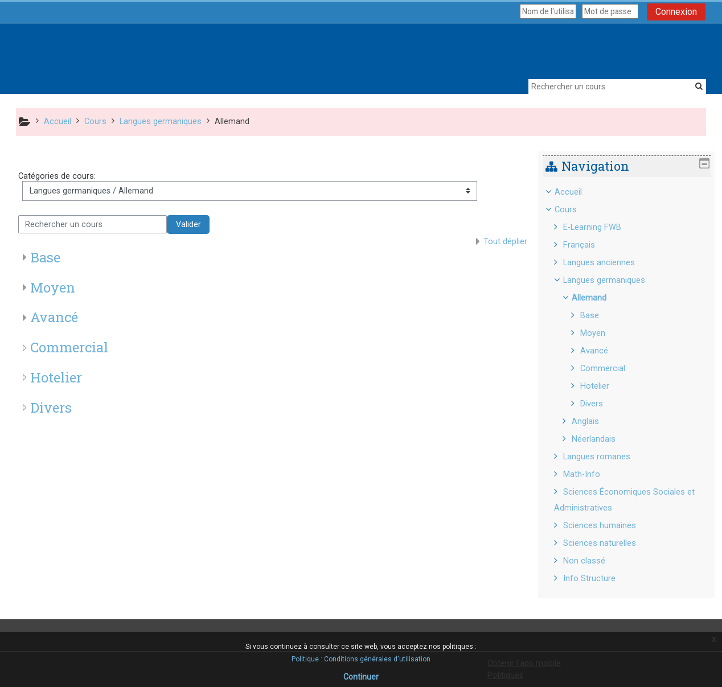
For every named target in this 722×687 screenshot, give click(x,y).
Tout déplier (505, 241)
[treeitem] (630, 385)
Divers (51, 407)
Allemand (597, 298)
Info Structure (597, 578)
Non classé (592, 561)
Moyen (52, 287)
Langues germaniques (612, 280)
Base (45, 257)
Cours (574, 210)
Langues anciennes (607, 263)
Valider (188, 224)
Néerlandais (602, 439)
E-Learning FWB (600, 227)
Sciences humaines (607, 525)
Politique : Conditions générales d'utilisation (361, 659)
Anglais (594, 421)
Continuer (361, 676)
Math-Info (589, 474)
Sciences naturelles (607, 543)
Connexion (676, 11)
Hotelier (56, 377)
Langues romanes (604, 457)
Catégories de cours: (57, 176)
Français (587, 245)
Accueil (576, 192)
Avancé (54, 317)
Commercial (69, 347)
